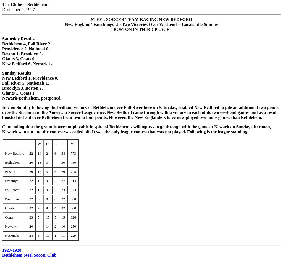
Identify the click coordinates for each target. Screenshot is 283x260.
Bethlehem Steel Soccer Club (29, 255)
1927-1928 (11, 250)
